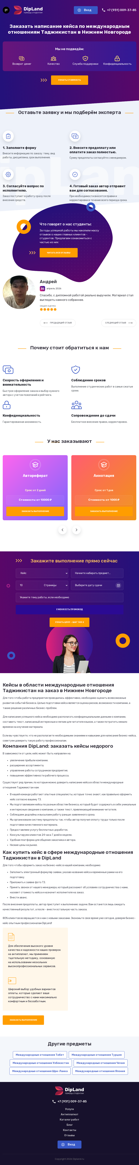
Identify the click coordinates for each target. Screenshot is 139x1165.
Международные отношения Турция (97, 1054)
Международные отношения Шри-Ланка (40, 1071)
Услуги (69, 1109)
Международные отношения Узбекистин (41, 1063)
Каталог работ (69, 1119)
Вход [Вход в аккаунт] (84, 10)
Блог (70, 1125)
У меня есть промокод (69, 609)
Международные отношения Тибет (40, 1054)
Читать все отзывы (58, 253)
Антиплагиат (69, 1114)
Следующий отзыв (118, 323)
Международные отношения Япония (100, 1071)
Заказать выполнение (35, 511)
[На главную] (28, 10)
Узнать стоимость (69, 80)
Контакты (69, 1130)
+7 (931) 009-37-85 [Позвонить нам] (119, 10)
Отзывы (69, 1135)
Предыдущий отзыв (58, 323)
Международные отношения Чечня (101, 1063)
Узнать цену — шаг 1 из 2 (69, 622)
